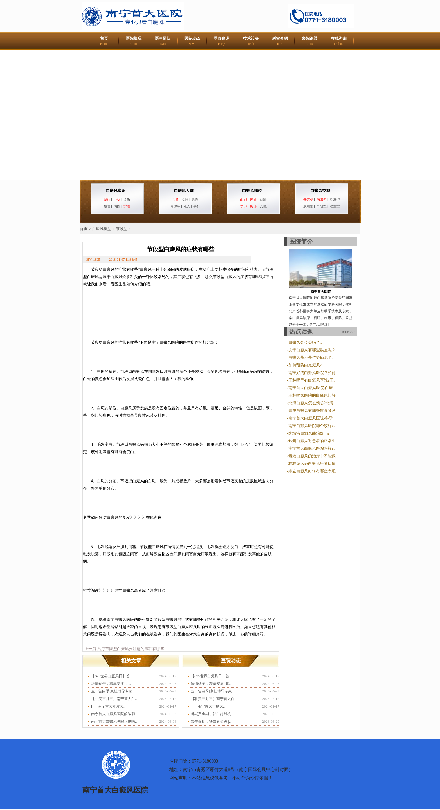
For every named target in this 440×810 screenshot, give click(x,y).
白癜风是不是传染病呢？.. (311, 357)
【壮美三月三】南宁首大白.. (114, 699)
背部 (263, 199)
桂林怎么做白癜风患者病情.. (313, 464)
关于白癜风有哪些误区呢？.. (313, 350)
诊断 (126, 199)
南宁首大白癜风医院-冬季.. (311, 418)
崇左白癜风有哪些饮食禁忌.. (313, 411)
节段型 (322, 206)
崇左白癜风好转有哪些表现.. (313, 471)
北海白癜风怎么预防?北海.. (311, 403)
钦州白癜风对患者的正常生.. (313, 441)
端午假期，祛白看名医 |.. (211, 721)
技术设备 (251, 41)
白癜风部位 (252, 191)
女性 (185, 199)
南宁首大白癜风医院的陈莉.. (114, 714)
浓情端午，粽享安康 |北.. (111, 683)
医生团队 (163, 41)
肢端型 (308, 206)
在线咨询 (339, 41)
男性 (195, 199)
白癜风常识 (115, 191)
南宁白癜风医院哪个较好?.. (311, 426)
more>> (348, 332)
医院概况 (133, 41)
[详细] (324, 325)
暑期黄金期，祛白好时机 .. (212, 714)
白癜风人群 (184, 191)
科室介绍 (280, 41)
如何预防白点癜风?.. (306, 365)
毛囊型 (335, 206)
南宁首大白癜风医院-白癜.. (311, 388)
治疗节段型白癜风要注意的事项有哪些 (130, 649)
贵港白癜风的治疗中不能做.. (313, 456)
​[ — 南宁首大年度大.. (108, 706)
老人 (187, 206)
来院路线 (309, 41)
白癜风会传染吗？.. (305, 342)
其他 (263, 206)
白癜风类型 (320, 191)
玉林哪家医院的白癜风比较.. (313, 395)
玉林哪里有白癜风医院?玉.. (311, 380)
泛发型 (335, 199)
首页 (104, 41)
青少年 (175, 206)
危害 (107, 206)
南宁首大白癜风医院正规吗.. (114, 721)
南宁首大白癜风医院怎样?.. (311, 448)
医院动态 (192, 41)
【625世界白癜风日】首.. (111, 676)
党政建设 (221, 41)
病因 (117, 206)
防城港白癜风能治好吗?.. (309, 433)
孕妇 (196, 206)
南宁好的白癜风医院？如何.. (313, 373)
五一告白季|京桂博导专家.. (112, 691)
